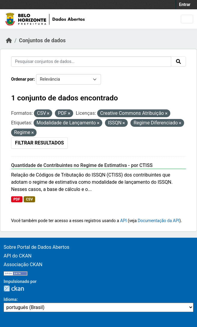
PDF (16, 199)
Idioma (10, 299)
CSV (29, 199)
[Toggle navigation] (187, 19)
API (123, 220)
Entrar (184, 4)
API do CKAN (17, 256)
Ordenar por (22, 79)
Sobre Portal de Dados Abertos (36, 247)
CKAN (14, 288)
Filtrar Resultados (39, 143)
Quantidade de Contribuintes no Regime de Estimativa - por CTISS (82, 165)
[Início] (9, 40)
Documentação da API (158, 220)
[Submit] (178, 61)
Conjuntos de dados (42, 40)
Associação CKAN (23, 264)
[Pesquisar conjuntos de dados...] (91, 61)
